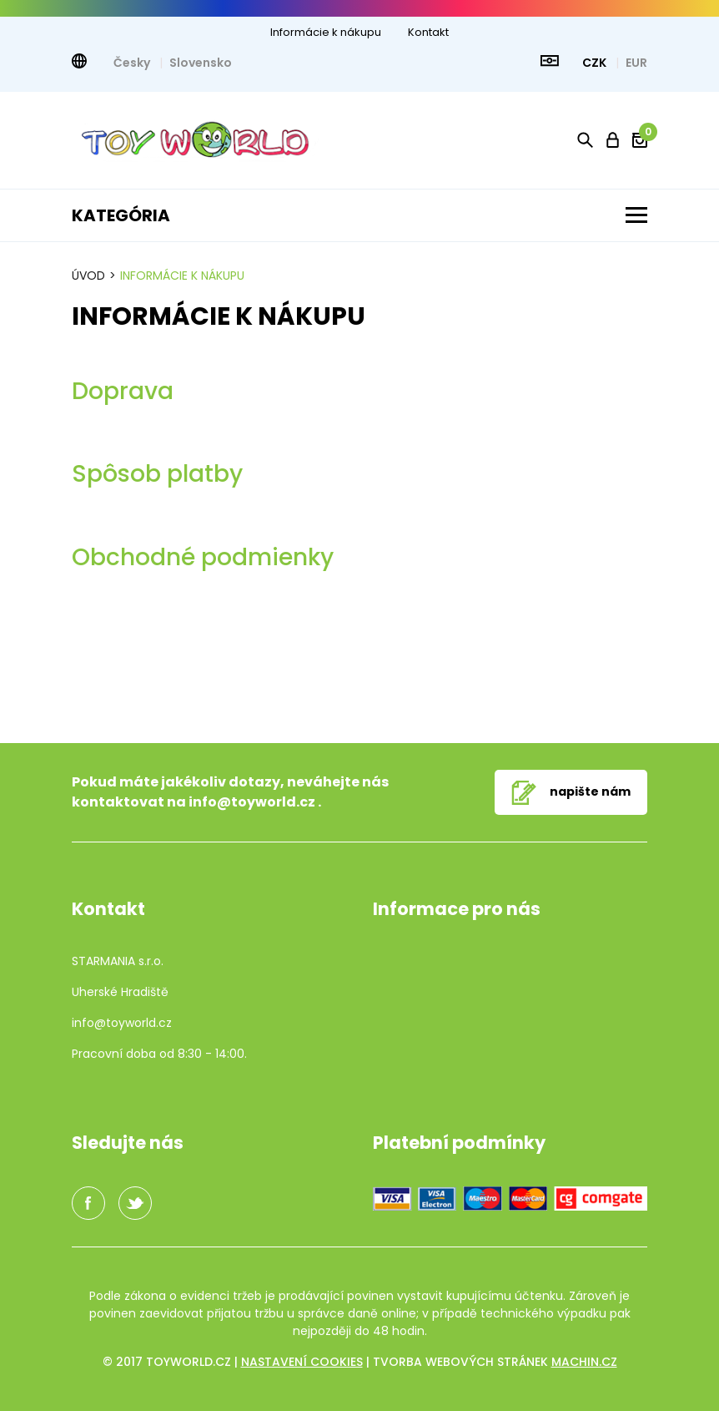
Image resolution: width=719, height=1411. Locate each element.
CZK (595, 62)
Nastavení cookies (302, 1361)
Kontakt (428, 32)
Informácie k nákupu (325, 32)
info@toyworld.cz (252, 802)
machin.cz (584, 1361)
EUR (636, 62)
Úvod (88, 275)
